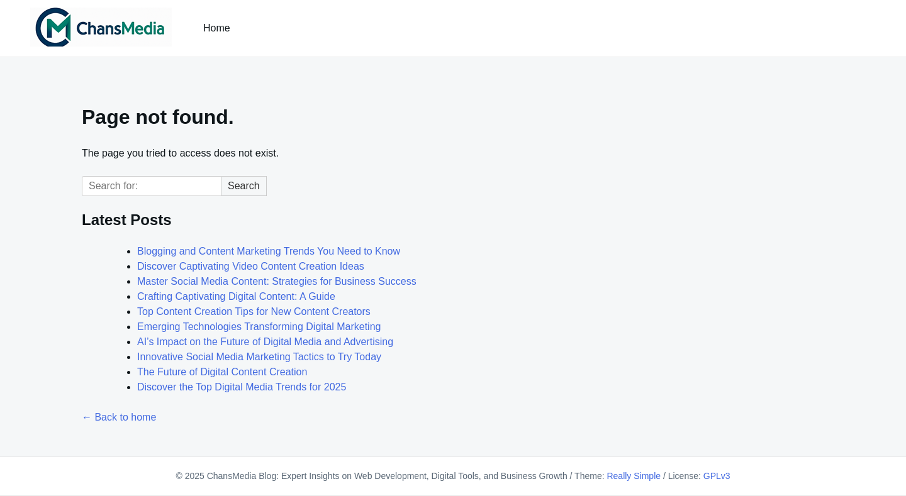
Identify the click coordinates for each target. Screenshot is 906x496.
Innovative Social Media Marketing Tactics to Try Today (259, 356)
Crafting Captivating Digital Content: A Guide (236, 296)
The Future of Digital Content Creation (222, 371)
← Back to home (119, 417)
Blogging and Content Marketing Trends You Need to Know (268, 251)
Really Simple (634, 476)
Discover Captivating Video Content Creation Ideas (250, 266)
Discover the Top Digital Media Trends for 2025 (241, 387)
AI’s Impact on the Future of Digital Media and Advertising (265, 341)
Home (216, 28)
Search (244, 185)
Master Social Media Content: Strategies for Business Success (277, 281)
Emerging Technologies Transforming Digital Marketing (259, 326)
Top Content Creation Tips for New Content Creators (254, 311)
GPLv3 (716, 476)
